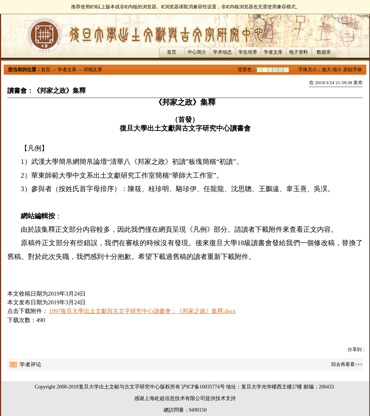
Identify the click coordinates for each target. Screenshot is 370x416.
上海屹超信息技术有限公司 (174, 398)
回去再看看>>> (347, 364)
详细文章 (92, 69)
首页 (171, 52)
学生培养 (247, 52)
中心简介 (197, 52)
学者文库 (273, 52)
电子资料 (298, 52)
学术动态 (222, 52)
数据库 (324, 52)
